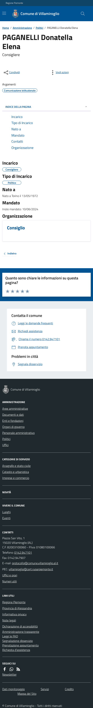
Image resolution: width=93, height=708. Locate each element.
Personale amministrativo (18, 433)
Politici (39, 28)
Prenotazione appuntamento (20, 645)
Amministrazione (22, 28)
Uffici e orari (9, 575)
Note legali (9, 620)
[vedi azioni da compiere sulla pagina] (59, 73)
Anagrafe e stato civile (16, 465)
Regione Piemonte (14, 3)
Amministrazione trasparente (20, 631)
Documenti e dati (13, 414)
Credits (69, 689)
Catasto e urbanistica (15, 472)
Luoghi (6, 512)
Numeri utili (9, 581)
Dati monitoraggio (13, 689)
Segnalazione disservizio (17, 640)
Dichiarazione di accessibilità (20, 626)
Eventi (6, 518)
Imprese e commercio (15, 478)
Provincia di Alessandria (17, 608)
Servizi (45, 689)
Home (5, 28)
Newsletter (9, 674)
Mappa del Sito (26, 693)
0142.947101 (23, 552)
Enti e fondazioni (12, 420)
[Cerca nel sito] (81, 13)
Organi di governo (13, 426)
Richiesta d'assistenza (16, 650)
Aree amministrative (15, 408)
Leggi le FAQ (10, 636)
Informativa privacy (14, 614)
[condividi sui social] (11, 73)
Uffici (5, 445)
